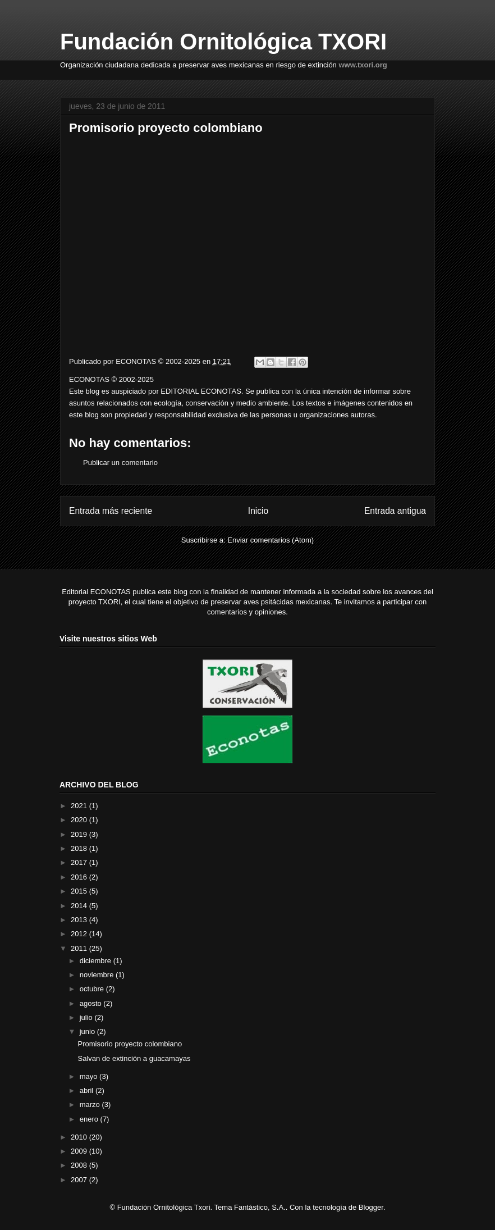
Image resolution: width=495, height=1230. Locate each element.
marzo (91, 1104)
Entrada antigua (395, 511)
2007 (80, 1180)
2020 (80, 820)
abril (87, 1090)
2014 (80, 905)
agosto (92, 1003)
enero (90, 1119)
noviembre (98, 975)
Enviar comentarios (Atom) (270, 540)
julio (87, 1017)
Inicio (258, 511)
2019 (80, 834)
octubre (93, 989)
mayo (89, 1076)
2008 (80, 1165)
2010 (80, 1137)
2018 (80, 848)
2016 (80, 877)
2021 (80, 805)
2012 (80, 934)
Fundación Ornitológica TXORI (223, 41)
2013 (80, 919)
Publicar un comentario (120, 462)
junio (88, 1031)
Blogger (371, 1207)
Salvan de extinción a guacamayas (133, 1058)
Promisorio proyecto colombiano (129, 1044)
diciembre (96, 960)
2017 (80, 862)
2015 (80, 891)
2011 (80, 948)
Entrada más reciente (110, 511)
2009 (80, 1151)
